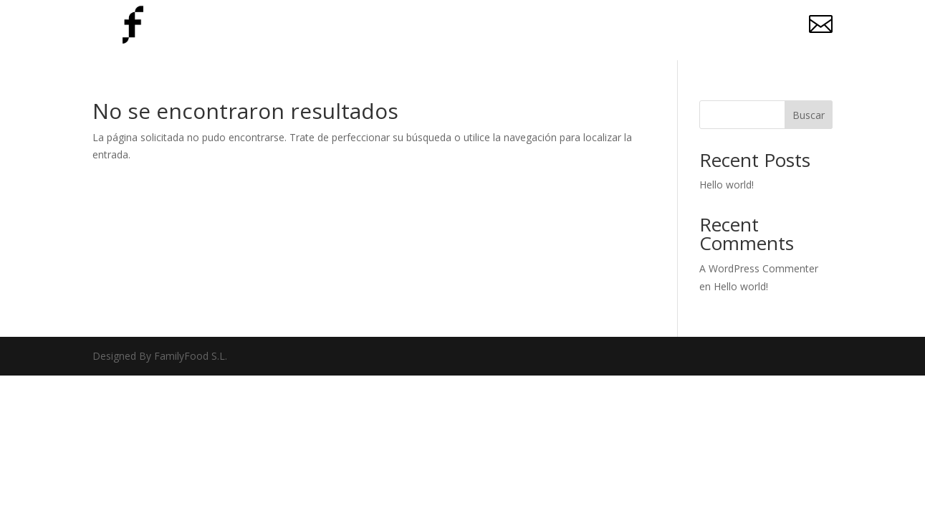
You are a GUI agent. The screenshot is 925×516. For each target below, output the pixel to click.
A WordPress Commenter (758, 268)
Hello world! (726, 184)
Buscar (808, 115)
